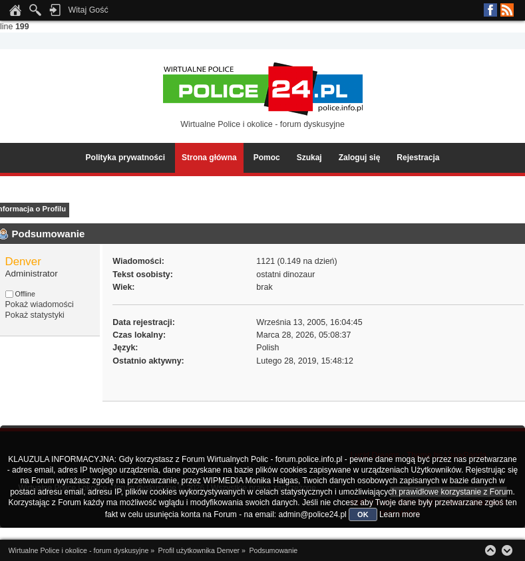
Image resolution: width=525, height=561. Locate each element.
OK (363, 514)
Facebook (490, 10)
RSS (507, 10)
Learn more (399, 514)
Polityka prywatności (125, 157)
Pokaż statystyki (35, 315)
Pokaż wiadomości (39, 304)
